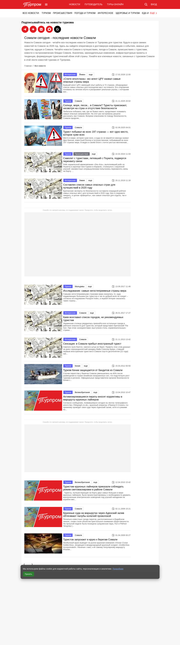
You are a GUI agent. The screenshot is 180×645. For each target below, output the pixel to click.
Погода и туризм (85, 13)
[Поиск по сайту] (146, 4)
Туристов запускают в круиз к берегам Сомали (90, 540)
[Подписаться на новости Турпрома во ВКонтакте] (41, 29)
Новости (74, 4)
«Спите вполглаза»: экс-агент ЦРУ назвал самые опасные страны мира (92, 80)
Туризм (46, 13)
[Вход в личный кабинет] (153, 4)
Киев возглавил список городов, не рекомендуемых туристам (93, 319)
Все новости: (31, 13)
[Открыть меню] (46, 4)
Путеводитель (94, 4)
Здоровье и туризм (128, 13)
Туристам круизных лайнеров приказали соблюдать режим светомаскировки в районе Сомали (93, 489)
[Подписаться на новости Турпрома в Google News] (57, 29)
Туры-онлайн (115, 4)
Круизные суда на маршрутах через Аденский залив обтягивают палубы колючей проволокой (93, 515)
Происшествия (62, 13)
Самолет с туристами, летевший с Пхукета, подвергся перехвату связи (94, 160)
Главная (28, 66)
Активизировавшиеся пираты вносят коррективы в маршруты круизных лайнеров (92, 399)
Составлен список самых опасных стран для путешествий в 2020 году (89, 186)
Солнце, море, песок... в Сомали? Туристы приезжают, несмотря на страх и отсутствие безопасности (95, 107)
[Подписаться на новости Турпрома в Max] (33, 29)
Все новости (40, 66)
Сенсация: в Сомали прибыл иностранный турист (92, 344)
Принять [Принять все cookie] (28, 574)
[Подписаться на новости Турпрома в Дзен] (49, 29)
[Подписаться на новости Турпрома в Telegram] (25, 29)
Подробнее (118, 569)
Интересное (105, 13)
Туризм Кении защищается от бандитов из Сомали (93, 370)
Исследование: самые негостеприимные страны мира (94, 291)
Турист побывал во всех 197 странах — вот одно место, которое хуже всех (95, 133)
